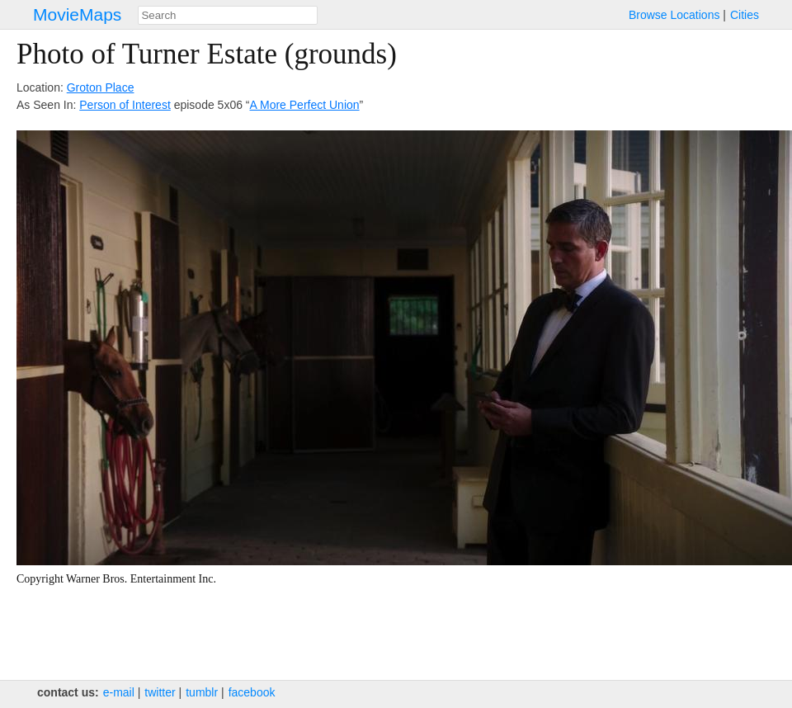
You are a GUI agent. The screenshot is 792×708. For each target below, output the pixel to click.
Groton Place (100, 87)
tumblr (202, 692)
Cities (744, 14)
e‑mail (118, 692)
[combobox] (228, 15)
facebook (252, 692)
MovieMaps (77, 14)
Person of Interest (125, 104)
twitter (159, 692)
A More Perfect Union (305, 104)
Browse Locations (674, 14)
